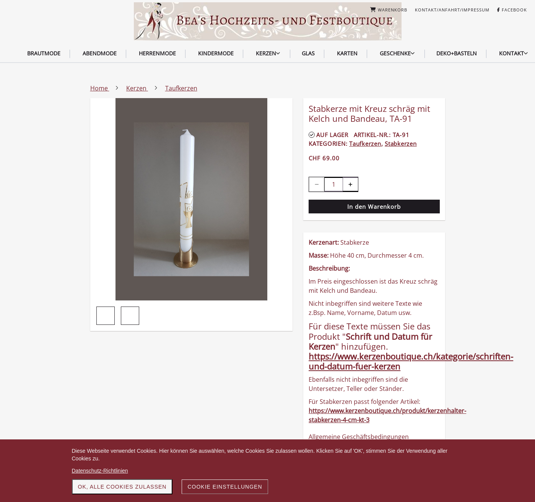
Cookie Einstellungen (224, 487)
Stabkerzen (401, 143)
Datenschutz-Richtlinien (100, 471)
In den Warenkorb (374, 206)
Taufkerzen (365, 143)
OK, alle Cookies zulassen (122, 487)
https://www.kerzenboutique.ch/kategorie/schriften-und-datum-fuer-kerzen (411, 361)
